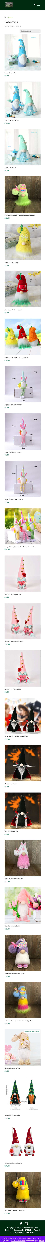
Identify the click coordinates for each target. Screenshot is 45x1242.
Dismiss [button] (41, 1241)
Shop (6, 18)
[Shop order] (30, 31)
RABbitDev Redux (32, 1230)
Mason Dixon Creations (18, 1238)
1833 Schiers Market (18, 1241)
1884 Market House (34, 1238)
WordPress (30, 1232)
